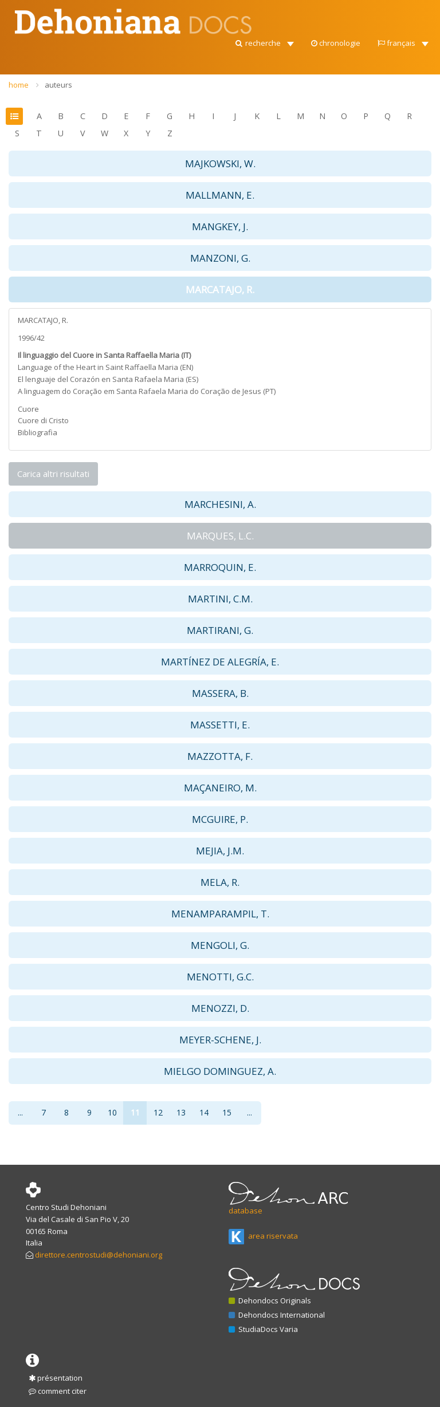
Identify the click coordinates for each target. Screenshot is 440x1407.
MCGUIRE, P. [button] (220, 819)
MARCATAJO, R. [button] (220, 289)
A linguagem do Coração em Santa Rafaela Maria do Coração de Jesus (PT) (147, 391)
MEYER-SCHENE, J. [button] (220, 1039)
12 (158, 1112)
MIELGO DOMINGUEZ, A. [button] (220, 1071)
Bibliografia (37, 432)
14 (204, 1112)
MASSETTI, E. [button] (220, 724)
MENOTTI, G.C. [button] (220, 976)
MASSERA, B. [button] (220, 693)
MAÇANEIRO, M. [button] (220, 787)
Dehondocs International (277, 1315)
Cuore (28, 409)
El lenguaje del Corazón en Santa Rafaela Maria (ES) (108, 379)
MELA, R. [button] (220, 882)
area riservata (263, 1236)
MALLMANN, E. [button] (220, 195)
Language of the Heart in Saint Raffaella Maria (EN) (105, 367)
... (20, 1112)
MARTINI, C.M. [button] (220, 598)
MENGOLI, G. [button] (220, 945)
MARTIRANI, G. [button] (220, 630)
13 (181, 1112)
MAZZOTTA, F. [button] (220, 756)
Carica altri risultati (53, 473)
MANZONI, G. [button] (220, 258)
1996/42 (31, 338)
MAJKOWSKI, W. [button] (220, 163)
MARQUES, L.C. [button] (220, 535)
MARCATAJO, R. (43, 320)
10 (112, 1112)
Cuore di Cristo (43, 420)
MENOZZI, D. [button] (220, 1008)
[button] (263, 40)
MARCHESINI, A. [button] (220, 504)
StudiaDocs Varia (263, 1329)
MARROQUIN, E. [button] (220, 567)
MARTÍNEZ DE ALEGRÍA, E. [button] (220, 661)
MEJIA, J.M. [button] (220, 850)
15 (226, 1112)
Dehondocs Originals (270, 1300)
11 (135, 1112)
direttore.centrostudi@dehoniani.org (98, 1255)
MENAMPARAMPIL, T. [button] (220, 913)
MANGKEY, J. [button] (220, 226)
